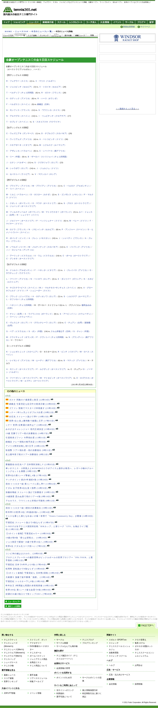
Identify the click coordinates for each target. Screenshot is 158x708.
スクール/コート (61, 22)
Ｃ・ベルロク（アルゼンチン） (76, 186)
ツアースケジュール (38, 678)
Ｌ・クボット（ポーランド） (18, 203)
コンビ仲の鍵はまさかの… (26, 553)
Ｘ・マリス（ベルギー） (46, 81)
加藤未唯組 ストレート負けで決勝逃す (32, 492)
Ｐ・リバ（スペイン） (15, 189)
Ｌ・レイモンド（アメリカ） (18, 360)
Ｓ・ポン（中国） (36, 331)
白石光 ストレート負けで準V (29, 416)
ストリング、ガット (38, 640)
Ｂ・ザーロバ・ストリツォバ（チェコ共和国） (47, 157)
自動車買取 (114, 653)
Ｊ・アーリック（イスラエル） (19, 256)
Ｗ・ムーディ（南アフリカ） (44, 360)
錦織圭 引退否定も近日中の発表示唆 (32, 404)
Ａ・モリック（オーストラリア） (20, 369)
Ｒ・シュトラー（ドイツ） (28, 215)
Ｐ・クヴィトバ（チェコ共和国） (50, 337)
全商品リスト (35, 662)
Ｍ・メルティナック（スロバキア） (43, 247)
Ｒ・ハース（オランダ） (47, 98)
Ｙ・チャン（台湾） (14, 314)
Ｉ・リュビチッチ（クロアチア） (52, 116)
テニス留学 (151, 22)
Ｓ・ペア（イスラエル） (16, 331)
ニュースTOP (21, 31)
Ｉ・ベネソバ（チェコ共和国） (19, 305)
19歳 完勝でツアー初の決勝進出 (29, 433)
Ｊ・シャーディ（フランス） (71, 238)
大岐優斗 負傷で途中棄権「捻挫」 (30, 577)
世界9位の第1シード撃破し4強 (28, 475)
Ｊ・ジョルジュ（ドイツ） (47, 168)
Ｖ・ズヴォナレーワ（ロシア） (43, 322)
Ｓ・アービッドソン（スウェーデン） (75, 314)
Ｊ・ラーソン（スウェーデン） (19, 317)
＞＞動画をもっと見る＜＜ (127, 109)
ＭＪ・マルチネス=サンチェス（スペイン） (58, 288)
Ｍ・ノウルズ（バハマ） (16, 247)
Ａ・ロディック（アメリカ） (18, 98)
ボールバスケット (37, 656)
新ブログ (141, 22)
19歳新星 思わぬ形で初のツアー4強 (30, 496)
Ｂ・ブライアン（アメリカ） (18, 186)
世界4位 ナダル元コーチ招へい (27, 546)
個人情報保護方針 (90, 690)
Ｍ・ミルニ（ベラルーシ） (17, 194)
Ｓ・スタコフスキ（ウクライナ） (47, 122)
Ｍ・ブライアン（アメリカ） (44, 186)
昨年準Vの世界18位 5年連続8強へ (30, 512)
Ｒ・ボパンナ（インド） (16, 238)
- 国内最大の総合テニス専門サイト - (20, 11)
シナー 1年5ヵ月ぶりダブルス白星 (31, 412)
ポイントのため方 (64, 677)
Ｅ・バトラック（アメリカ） (78, 247)
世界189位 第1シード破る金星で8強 (30, 590)
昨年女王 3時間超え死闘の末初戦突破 (31, 585)
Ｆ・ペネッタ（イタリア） (45, 270)
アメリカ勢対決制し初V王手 (27, 446)
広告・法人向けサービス (119, 675)
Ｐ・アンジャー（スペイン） (74, 229)
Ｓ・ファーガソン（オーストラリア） (22, 378)
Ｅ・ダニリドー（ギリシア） (70, 279)
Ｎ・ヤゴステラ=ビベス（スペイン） (22, 288)
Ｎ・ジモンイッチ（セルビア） (41, 229)
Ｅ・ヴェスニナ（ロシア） (17, 322)
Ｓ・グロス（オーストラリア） (76, 203)
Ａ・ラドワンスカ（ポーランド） (38, 314)
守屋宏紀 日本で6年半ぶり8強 (28, 564)
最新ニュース (10, 675)
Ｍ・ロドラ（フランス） (16, 229)
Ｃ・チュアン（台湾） (74, 322)
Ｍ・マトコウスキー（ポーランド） (57, 212)
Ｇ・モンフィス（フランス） (18, 110)
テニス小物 (9, 665)
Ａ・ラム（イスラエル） (44, 256)
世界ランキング (10, 681)
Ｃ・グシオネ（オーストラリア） (20, 258)
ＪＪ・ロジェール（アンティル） (20, 250)
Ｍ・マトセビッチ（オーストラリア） (56, 378)
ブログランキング (90, 643)
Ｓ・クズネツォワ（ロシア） (46, 162)
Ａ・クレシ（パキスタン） (40, 238)
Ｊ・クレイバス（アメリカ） (76, 270)
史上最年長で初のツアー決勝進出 (29, 454)
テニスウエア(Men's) (13, 656)
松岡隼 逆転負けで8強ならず (27, 569)
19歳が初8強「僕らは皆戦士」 (28, 538)
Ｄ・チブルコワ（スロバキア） (54, 133)
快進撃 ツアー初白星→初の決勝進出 (30, 450)
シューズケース (10, 662)
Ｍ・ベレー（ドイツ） (79, 221)
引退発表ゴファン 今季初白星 (27, 437)
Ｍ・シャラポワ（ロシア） (17, 168)
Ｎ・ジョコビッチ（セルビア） (19, 87)
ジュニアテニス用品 (38, 659)
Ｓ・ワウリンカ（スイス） (49, 110)
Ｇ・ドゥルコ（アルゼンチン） (19, 270)
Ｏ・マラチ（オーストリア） (44, 203)
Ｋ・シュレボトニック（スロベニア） (22, 352)
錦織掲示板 (47, 22)
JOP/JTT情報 (9, 693)
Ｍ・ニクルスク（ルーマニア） (52, 145)
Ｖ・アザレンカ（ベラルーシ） (19, 151)
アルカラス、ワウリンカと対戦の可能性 (32, 501)
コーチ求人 (91, 22)
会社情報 (113, 684)
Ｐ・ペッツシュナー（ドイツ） (49, 221)
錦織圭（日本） (44, 104)
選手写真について (64, 697)
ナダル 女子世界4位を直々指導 (28, 488)
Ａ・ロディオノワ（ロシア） (44, 296)
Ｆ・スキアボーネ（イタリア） (19, 145)
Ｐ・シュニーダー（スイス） (39, 290)
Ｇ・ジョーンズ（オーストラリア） (21, 206)
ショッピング (19, 22)
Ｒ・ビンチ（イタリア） (68, 352)
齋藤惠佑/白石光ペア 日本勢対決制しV (32, 464)
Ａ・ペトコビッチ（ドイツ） (51, 139)
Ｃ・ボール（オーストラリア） (76, 256)
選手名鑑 (33, 675)
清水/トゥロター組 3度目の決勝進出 (31, 508)
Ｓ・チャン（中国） (81, 331)
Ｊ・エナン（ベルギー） (16, 162)
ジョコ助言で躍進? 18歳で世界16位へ (31, 542)
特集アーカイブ (36, 681)
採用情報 (138, 684)
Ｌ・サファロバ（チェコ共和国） (20, 299)
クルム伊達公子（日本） (61, 331)
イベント (117, 22)
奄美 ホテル (140, 643)
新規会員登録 (129, 27)
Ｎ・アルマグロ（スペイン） (18, 116)
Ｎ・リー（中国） (13, 157)
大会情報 (104, 22)
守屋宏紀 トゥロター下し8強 (27, 581)
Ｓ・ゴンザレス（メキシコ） (70, 194)
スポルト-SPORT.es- (118, 640)
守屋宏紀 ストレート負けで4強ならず (31, 522)
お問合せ (138, 665)
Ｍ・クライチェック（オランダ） (20, 337)
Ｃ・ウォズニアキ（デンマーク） (20, 133)
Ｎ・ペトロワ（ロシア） (41, 279)
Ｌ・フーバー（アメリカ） (17, 279)
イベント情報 (35, 693)
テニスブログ (88, 640)
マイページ (145, 27)
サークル (129, 22)
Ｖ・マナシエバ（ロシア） (46, 174)
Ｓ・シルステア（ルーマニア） (76, 296)
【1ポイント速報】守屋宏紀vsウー (30, 533)
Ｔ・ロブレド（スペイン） (17, 122)
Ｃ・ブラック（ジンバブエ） (18, 296)
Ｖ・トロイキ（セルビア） (50, 87)
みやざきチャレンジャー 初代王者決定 (32, 429)
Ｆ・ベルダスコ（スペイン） (18, 104)
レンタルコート (76, 22)
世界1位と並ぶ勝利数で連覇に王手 (32, 421)
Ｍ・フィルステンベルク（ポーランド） (23, 212)
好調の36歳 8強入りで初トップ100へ (30, 594)
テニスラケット (10, 640)
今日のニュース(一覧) (42, 31)
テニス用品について (38, 665)
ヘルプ (112, 665)
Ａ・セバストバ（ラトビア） (18, 174)
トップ (6, 22)
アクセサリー (35, 643)
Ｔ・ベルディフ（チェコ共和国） (20, 93)
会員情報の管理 (63, 668)
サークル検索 (62, 643)
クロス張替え (140, 640)
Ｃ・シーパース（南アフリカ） (52, 151)
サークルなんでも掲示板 (67, 646)
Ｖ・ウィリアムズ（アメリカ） (19, 139)
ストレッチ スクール (118, 656)
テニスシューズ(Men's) (14, 649)
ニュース (33, 22)
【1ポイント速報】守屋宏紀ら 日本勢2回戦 (34, 573)
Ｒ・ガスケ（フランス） (51, 93)
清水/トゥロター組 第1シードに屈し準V (32, 484)
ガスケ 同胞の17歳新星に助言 (29, 400)
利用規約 (60, 693)
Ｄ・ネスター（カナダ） (41, 194)
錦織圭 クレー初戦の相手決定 (27, 442)
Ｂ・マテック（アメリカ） (75, 360)
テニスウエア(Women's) (14, 653)
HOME (8, 31)
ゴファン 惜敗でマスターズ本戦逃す (32, 408)
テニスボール (35, 653)
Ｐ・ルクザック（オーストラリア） (51, 369)
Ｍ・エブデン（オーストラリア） (35, 381)
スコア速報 (9, 678)
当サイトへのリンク (65, 690)
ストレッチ (114, 643)
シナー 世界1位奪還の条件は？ (28, 425)
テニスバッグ (10, 659)
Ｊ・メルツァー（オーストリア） (20, 221)
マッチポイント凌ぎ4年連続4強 (28, 480)
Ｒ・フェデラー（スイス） (17, 81)
